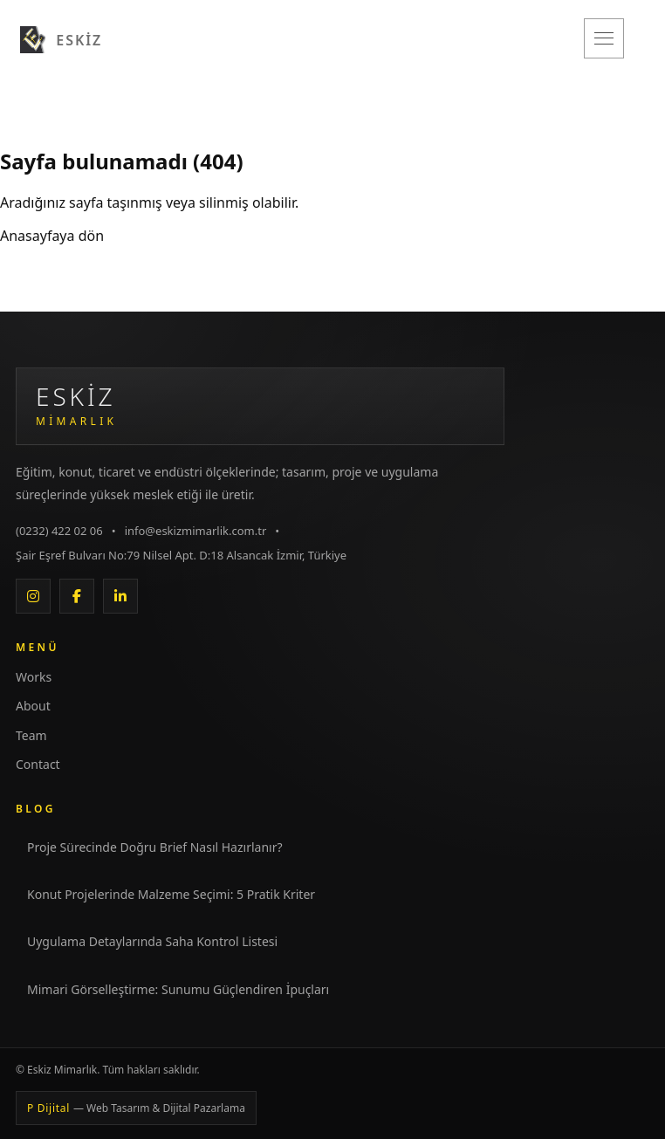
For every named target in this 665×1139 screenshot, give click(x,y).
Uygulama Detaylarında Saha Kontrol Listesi (152, 941)
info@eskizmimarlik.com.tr (196, 531)
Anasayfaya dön (52, 235)
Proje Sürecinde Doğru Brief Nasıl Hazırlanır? (155, 847)
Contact (38, 764)
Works (33, 677)
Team (31, 735)
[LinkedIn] (120, 596)
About (33, 705)
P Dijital (136, 1108)
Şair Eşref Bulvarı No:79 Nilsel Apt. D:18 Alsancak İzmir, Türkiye (181, 555)
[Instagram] (33, 596)
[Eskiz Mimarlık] (61, 38)
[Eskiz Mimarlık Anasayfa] (260, 406)
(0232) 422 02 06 (59, 531)
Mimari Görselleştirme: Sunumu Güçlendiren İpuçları (178, 989)
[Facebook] (76, 596)
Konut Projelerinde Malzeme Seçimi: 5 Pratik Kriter (171, 894)
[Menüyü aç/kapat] (604, 38)
